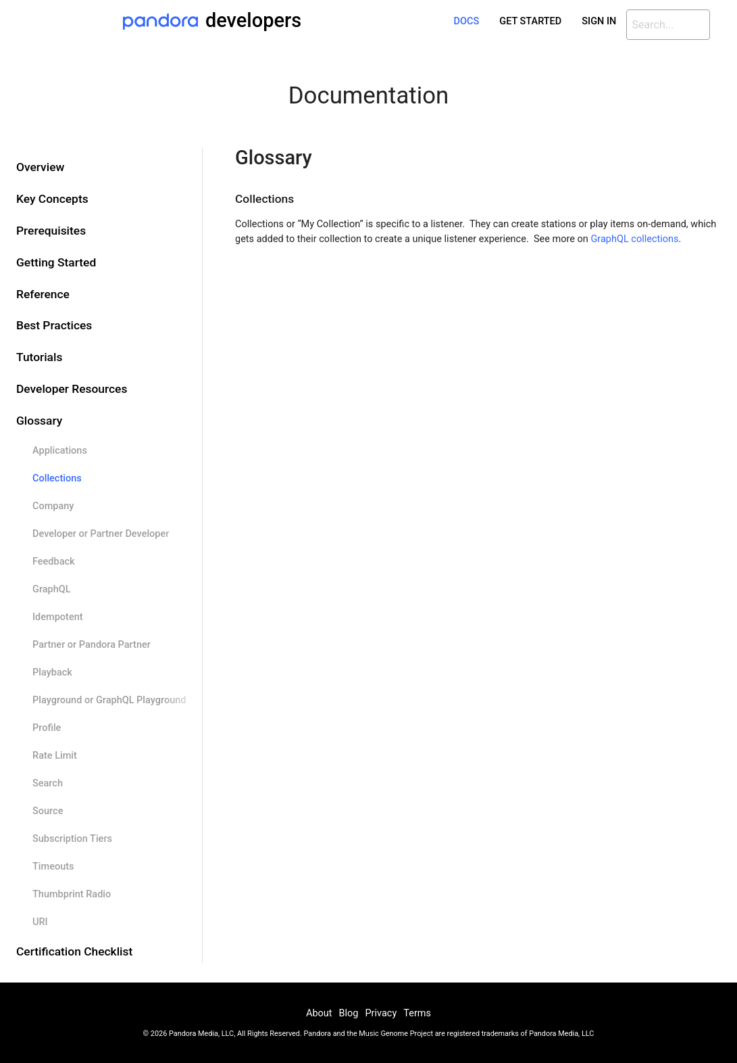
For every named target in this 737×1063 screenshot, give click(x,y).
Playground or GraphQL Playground (109, 700)
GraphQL (51, 589)
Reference (43, 294)
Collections (57, 478)
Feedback (53, 561)
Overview (40, 167)
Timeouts (53, 866)
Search (47, 783)
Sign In (599, 21)
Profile (46, 728)
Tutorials (39, 357)
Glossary (39, 420)
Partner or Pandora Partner (91, 645)
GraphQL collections (634, 239)
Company (53, 506)
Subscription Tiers (72, 839)
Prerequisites (51, 230)
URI (40, 922)
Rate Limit (54, 755)
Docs (467, 21)
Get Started (530, 21)
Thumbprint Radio (71, 894)
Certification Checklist (74, 951)
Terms (417, 1013)
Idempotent (57, 617)
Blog (349, 1013)
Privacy (381, 1013)
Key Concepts (52, 199)
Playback (52, 672)
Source (47, 811)
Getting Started (56, 262)
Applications (59, 450)
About (319, 1013)
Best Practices (54, 325)
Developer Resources (71, 389)
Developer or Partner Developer (100, 534)
